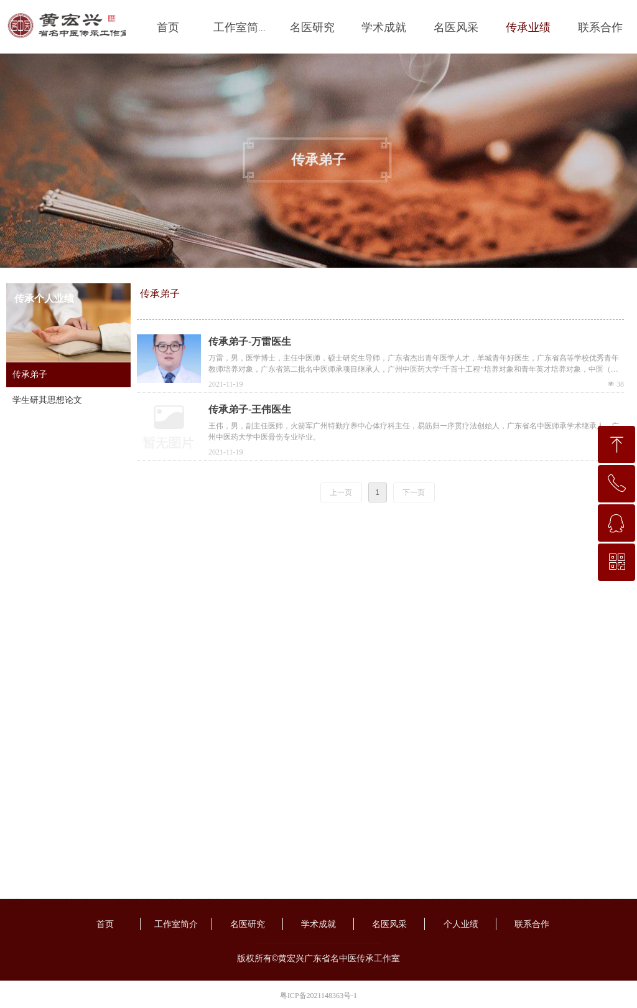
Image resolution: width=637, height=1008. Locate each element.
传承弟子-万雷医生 (249, 341)
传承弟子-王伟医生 (249, 409)
